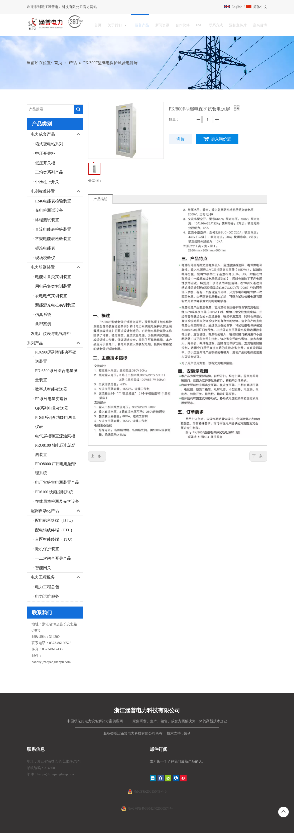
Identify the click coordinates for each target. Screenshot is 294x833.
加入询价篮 (221, 139)
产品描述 (100, 199)
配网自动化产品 (57, 511)
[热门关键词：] (78, 109)
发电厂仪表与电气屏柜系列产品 (55, 338)
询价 (181, 139)
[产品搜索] (50, 109)
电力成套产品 (57, 134)
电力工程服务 (57, 577)
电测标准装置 (57, 191)
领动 (187, 733)
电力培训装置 (57, 267)
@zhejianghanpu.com (55, 662)
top (283, 811)
